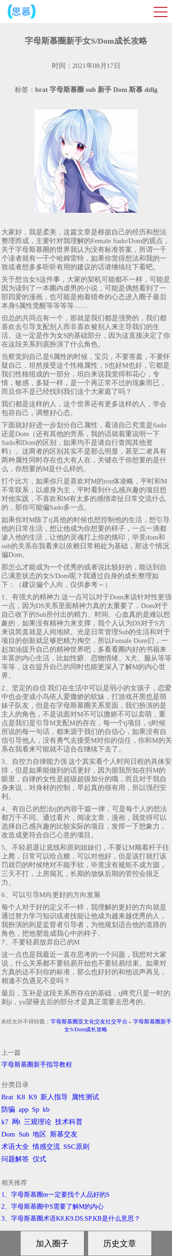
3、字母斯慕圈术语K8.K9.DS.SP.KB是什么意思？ (70, 1218)
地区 (39, 1134)
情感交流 (46, 1146)
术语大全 (15, 1146)
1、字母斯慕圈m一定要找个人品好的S (55, 1194)
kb (46, 1109)
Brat (7, 1097)
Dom (8, 1134)
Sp (35, 1109)
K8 (21, 1097)
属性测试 (85, 1097)
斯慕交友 (64, 1134)
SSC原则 (76, 1146)
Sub (24, 1134)
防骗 (8, 1109)
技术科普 (69, 1121)
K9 (32, 1097)
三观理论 (37, 1121)
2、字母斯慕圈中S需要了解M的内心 (52, 1206)
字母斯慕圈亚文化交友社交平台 (89, 1021)
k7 (4, 1121)
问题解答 (15, 1159)
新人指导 (54, 1097)
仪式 (39, 1159)
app (24, 1109)
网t (16, 1121)
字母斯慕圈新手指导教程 (36, 1064)
